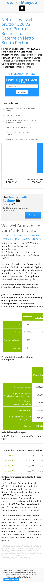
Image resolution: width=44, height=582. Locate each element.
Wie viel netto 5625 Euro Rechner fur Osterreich (19, 133)
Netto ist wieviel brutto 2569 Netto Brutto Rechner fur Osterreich (21, 121)
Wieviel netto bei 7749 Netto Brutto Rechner (22, 139)
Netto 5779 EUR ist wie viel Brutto (18, 127)
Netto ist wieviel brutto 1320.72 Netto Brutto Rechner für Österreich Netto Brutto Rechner (17, 31)
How (22, 2)
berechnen (22, 92)
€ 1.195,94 (9, 465)
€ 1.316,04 (9, 471)
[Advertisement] (19, 157)
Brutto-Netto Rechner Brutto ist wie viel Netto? (20, 109)
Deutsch (33, 215)
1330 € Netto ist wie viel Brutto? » (32, 237)
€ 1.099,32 (9, 455)
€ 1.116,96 (9, 460)
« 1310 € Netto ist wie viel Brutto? (11, 237)
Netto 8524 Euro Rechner (15, 115)
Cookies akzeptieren (11, 580)
